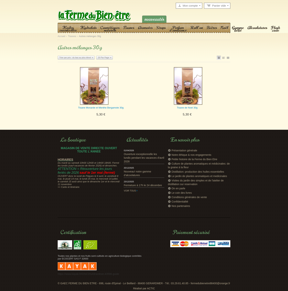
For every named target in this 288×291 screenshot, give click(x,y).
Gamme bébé (238, 29)
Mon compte (190, 5)
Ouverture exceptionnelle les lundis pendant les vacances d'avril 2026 (144, 158)
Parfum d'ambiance (178, 29)
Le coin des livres (182, 192)
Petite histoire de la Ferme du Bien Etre (194, 159)
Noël (224, 27)
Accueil (61, 36)
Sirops (161, 27)
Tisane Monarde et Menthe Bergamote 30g (100, 107)
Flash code (275, 29)
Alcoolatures (257, 27)
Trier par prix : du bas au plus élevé (75, 57)
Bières (211, 27)
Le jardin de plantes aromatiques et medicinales (199, 176)
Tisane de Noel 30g (187, 107)
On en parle (178, 188)
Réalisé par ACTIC (144, 288)
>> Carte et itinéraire (69, 187)
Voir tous (130, 190)
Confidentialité (180, 201)
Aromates (145, 27)
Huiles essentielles (68, 29)
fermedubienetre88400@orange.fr (210, 283)
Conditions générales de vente (189, 197)
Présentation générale (184, 150)
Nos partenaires (181, 206)
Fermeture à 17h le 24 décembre (143, 185)
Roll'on (196, 27)
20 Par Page (103, 57)
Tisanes (128, 27)
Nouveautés (154, 19)
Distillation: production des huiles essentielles (198, 171)
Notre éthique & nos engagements (191, 154)
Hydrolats (88, 27)
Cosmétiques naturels (110, 29)
